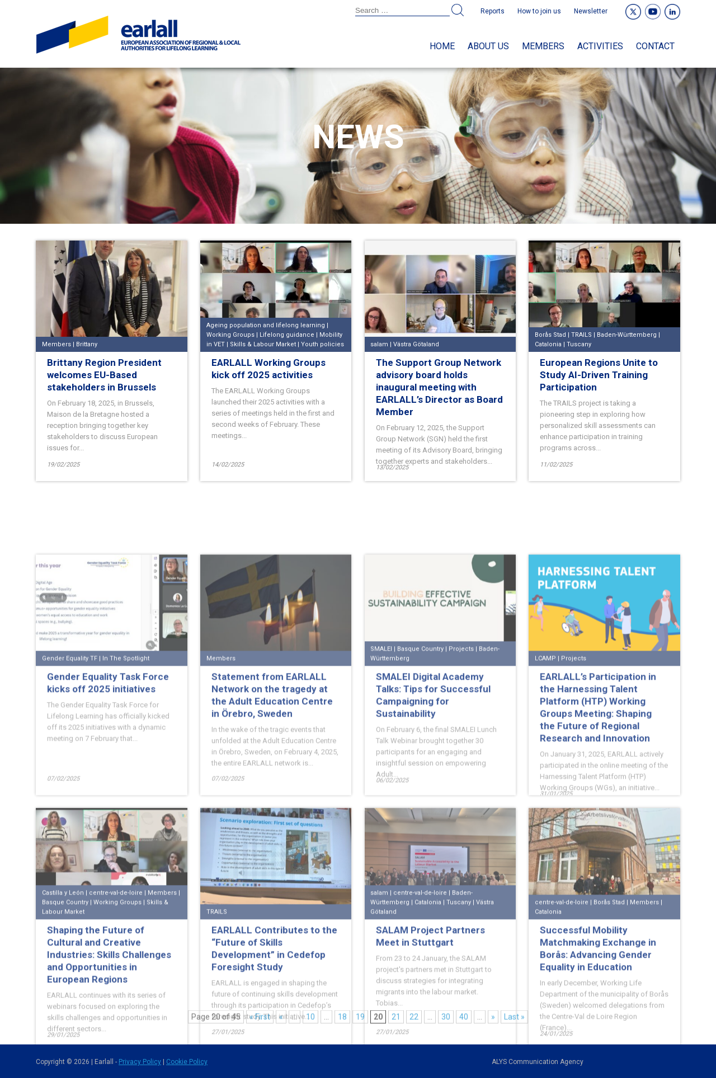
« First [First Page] (259, 1019)
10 (310, 1019)
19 (360, 1019)
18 (342, 1019)
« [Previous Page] (281, 1019)
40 (463, 1019)
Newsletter (590, 11)
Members (543, 46)
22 (413, 1019)
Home (442, 46)
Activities (600, 46)
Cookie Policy (187, 1062)
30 (445, 1019)
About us (488, 46)
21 (396, 1019)
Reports (493, 11)
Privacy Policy (140, 1062)
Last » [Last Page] (514, 1019)
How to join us (539, 11)
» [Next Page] (493, 1019)
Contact (655, 46)
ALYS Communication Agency (537, 1062)
